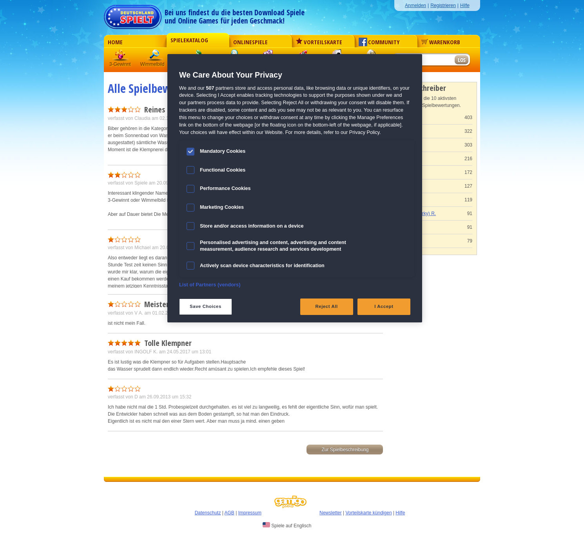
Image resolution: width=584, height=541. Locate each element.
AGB (229, 513)
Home (115, 41)
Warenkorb (440, 41)
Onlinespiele (250, 41)
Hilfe (465, 5)
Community (379, 41)
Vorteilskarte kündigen (368, 513)
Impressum (249, 513)
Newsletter (330, 513)
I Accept (383, 306)
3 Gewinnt (121, 56)
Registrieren (443, 5)
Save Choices (205, 306)
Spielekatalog (189, 39)
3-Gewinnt (120, 64)
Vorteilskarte (319, 41)
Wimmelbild (155, 56)
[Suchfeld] (423, 60)
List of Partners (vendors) (210, 285)
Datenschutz (208, 513)
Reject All (327, 306)
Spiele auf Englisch (287, 525)
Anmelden (415, 5)
